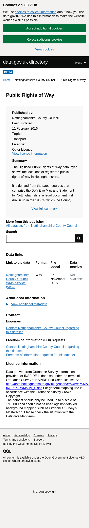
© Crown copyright (44, 491)
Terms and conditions (16, 439)
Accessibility (22, 435)
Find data (79, 238)
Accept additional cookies (44, 28)
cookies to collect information (35, 12)
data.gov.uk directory (25, 62)
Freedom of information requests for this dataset (40, 355)
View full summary (44, 208)
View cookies (44, 49)
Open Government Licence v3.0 (64, 457)
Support (38, 439)
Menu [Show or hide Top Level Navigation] (79, 62)
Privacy (52, 435)
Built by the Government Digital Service (27, 443)
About (7, 435)
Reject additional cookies (45, 39)
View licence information (29, 153)
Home (7, 80)
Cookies (39, 435)
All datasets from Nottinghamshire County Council (41, 225)
